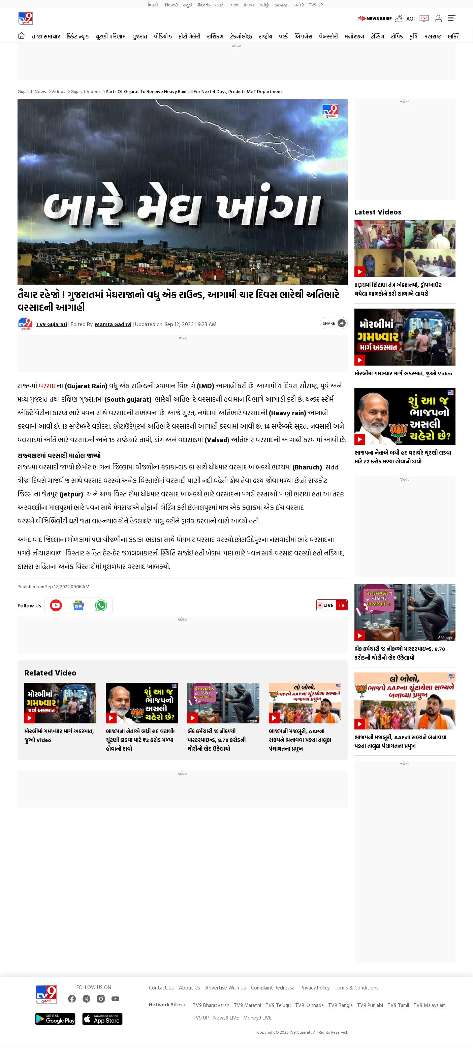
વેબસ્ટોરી (328, 36)
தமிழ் (264, 4)
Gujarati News (32, 91)
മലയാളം (282, 4)
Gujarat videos (85, 91)
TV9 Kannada (309, 1005)
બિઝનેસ (303, 36)
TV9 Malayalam (429, 1005)
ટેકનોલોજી (241, 36)
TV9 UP (201, 1018)
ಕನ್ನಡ (187, 4)
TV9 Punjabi (370, 1005)
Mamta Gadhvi (113, 324)
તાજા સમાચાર (46, 36)
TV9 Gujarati (51, 324)
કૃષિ (413, 36)
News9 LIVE (226, 1018)
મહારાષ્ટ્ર (432, 36)
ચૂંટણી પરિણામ (110, 36)
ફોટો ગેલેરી (189, 36)
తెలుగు (203, 4)
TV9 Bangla (340, 1005)
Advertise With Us (225, 988)
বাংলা (234, 4)
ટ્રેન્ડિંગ (377, 36)
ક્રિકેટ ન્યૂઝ (78, 36)
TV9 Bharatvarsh (211, 1005)
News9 (171, 4)
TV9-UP (316, 4)
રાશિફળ (215, 36)
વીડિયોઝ (163, 36)
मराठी (220, 4)
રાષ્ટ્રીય (265, 36)
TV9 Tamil (398, 1005)
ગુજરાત (139, 36)
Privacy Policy (315, 988)
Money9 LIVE (257, 1018)
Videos (58, 91)
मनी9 (299, 4)
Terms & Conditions (357, 988)
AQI (410, 19)
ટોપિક (397, 36)
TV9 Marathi (247, 1005)
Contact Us (161, 988)
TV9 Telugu (278, 1005)
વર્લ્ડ (283, 36)
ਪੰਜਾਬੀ (249, 4)
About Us (189, 988)
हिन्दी (154, 4)
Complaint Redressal (273, 988)
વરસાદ (48, 385)
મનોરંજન (354, 36)
